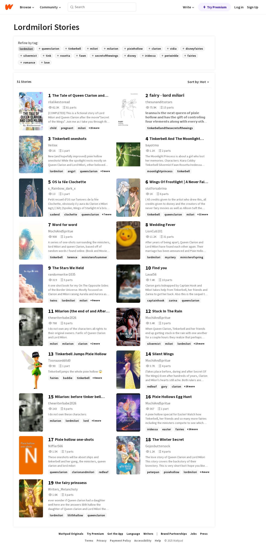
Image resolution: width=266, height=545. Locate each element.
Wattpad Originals (71, 534)
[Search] (72, 7)
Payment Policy (120, 540)
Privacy (101, 540)
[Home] (9, 7)
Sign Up (252, 7)
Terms (89, 540)
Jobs (193, 534)
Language (133, 534)
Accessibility (142, 540)
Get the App (115, 534)
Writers (148, 534)
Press (204, 534)
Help (158, 540)
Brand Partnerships (174, 534)
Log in (239, 7)
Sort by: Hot (198, 82)
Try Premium (214, 7)
